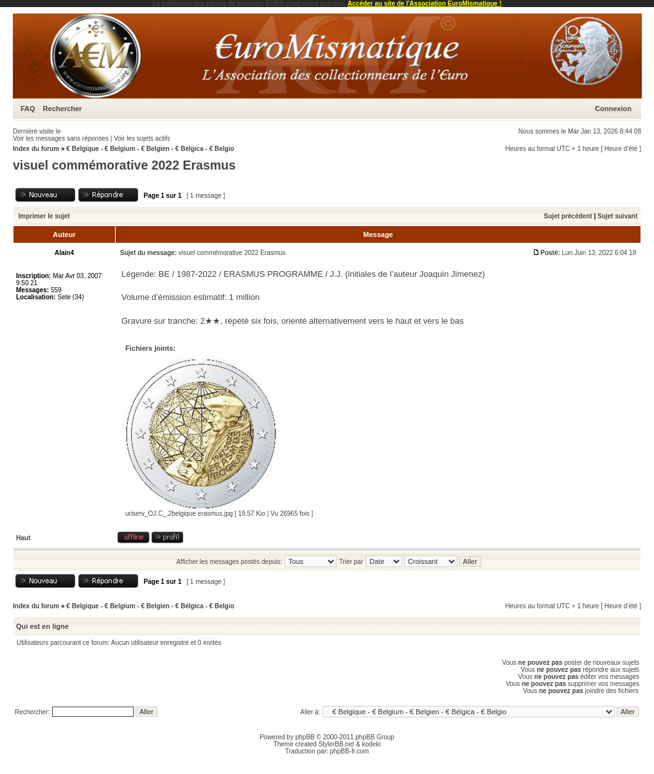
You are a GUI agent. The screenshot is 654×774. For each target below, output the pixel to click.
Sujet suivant (617, 216)
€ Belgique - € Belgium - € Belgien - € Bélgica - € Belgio (150, 148)
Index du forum (36, 148)
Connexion (613, 108)
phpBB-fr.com (349, 751)
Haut (23, 537)
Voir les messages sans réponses (61, 138)
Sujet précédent (568, 216)
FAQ (28, 108)
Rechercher (62, 108)
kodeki (371, 744)
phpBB (305, 737)
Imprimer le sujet (44, 216)
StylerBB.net (337, 744)
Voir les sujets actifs (142, 138)
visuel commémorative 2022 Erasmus (124, 165)
